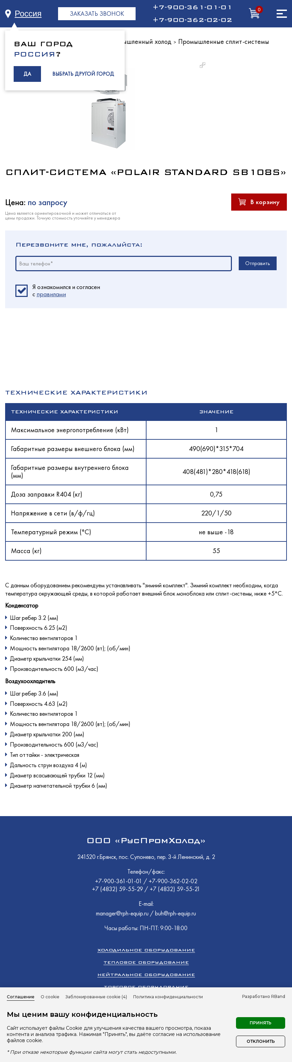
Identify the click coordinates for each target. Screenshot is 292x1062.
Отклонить (261, 1041)
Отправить (257, 263)
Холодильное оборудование (146, 949)
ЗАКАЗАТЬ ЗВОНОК (97, 13)
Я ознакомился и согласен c (66, 290)
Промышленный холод (139, 41)
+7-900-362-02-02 (192, 20)
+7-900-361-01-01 (192, 7)
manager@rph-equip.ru (122, 913)
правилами (51, 294)
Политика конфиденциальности (168, 996)
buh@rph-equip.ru (175, 913)
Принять (261, 1022)
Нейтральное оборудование (146, 974)
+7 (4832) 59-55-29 (118, 889)
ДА (27, 73)
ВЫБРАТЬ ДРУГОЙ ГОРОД (83, 73)
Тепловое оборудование (146, 962)
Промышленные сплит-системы (223, 41)
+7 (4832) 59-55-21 (175, 889)
